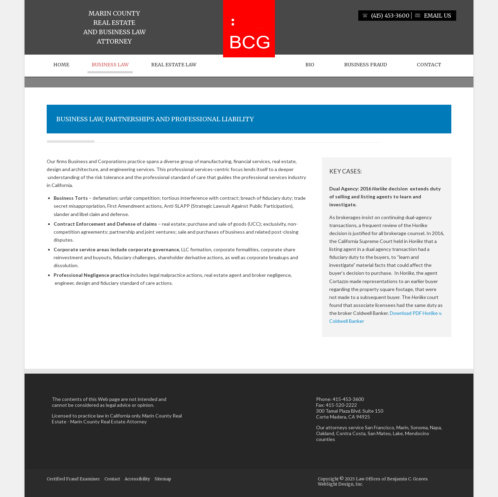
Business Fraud (365, 65)
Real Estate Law (173, 65)
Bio (309, 65)
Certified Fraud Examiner (73, 478)
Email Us (437, 15)
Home (61, 65)
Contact (429, 65)
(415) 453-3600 (390, 15)
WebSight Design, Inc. (340, 484)
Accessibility (137, 478)
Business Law (110, 65)
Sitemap (163, 478)
